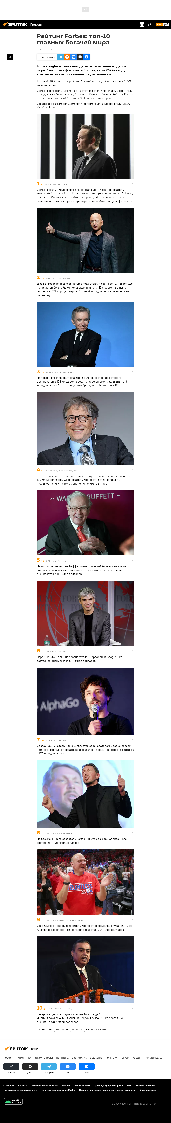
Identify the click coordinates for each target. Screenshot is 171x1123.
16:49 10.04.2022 (46, 49)
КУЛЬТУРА (111, 1057)
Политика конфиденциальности (20, 1089)
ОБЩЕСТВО (96, 1057)
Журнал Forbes (45, 1029)
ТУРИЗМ (124, 1057)
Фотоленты (77, 1029)
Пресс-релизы (82, 1085)
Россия (136, 1057)
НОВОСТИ (8, 1057)
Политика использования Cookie (58, 1089)
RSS (129, 1085)
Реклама (66, 1085)
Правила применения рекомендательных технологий (107, 1089)
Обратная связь (148, 1089)
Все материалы (43, 1057)
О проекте (8, 1085)
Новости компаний (145, 1085)
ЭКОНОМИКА (79, 1057)
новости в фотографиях (96, 1029)
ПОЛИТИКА (62, 1057)
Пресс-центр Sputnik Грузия (108, 1085)
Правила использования (45, 1085)
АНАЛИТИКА (24, 1057)
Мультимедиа (62, 1029)
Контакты (23, 1085)
